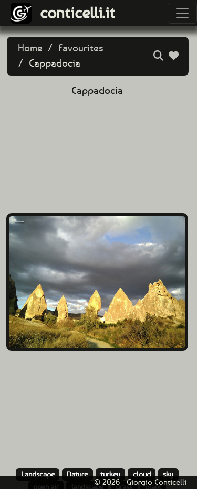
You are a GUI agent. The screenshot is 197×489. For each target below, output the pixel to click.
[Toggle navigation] (182, 13)
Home (30, 48)
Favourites (80, 48)
